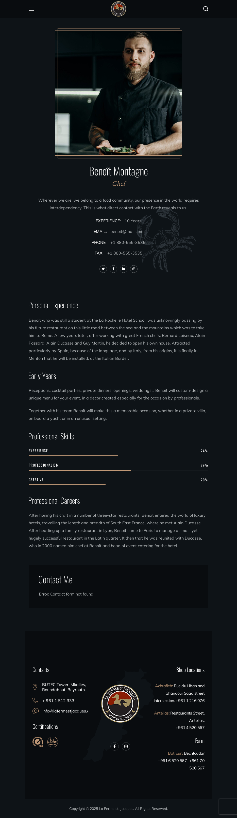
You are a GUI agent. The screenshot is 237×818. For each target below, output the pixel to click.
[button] (205, 9)
